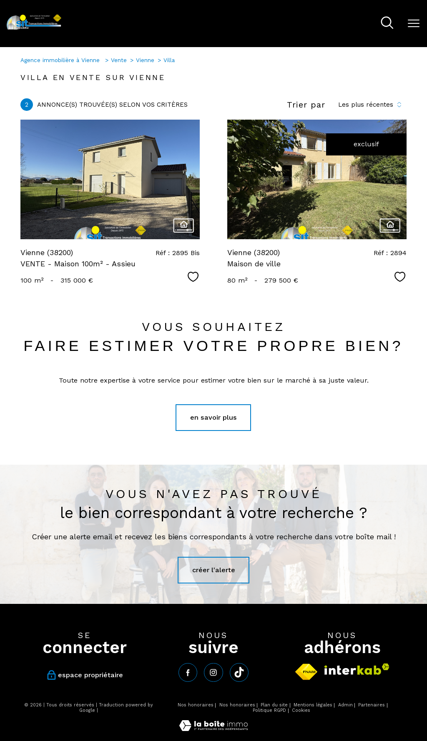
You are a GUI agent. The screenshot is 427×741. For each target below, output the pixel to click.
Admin (345, 705)
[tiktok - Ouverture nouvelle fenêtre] (239, 672)
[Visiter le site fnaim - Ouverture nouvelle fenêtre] (306, 672)
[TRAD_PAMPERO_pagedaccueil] (34, 28)
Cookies (301, 710)
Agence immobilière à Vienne (61, 60)
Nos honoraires (196, 705)
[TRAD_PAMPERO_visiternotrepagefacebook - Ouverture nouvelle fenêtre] (187, 672)
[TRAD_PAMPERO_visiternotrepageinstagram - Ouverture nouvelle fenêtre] (213, 672)
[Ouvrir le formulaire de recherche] (387, 23)
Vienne (145, 60)
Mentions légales (313, 705)
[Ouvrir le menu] (413, 23)
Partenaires (371, 705)
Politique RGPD (269, 710)
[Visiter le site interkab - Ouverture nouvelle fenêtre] (356, 669)
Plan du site (274, 705)
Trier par (306, 105)
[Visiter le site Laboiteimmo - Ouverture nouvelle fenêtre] (213, 729)
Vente (119, 60)
